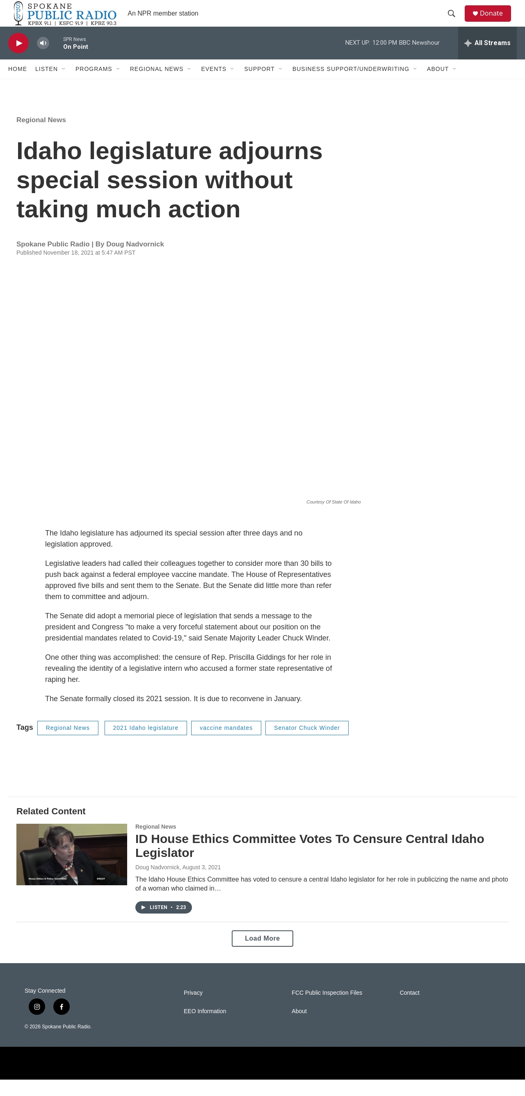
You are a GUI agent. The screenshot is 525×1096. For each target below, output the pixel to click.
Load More (262, 954)
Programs (93, 85)
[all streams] (487, 59)
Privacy (193, 1009)
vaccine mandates (226, 744)
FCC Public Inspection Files (327, 1009)
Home (17, 85)
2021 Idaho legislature (146, 744)
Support (259, 85)
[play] (18, 59)
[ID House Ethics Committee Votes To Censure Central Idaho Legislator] (71, 871)
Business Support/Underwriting (350, 85)
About (438, 85)
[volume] (43, 59)
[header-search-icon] (455, 21)
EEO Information (205, 1028)
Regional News (157, 85)
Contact (410, 1009)
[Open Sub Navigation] (64, 85)
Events (213, 85)
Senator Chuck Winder (307, 744)
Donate (496, 21)
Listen (46, 85)
